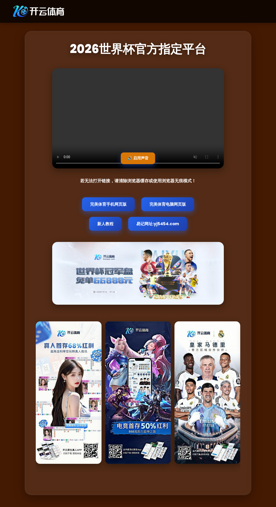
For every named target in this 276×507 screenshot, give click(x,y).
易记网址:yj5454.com (157, 224)
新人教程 (105, 224)
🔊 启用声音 (138, 158)
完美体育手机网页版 (108, 204)
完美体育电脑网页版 (167, 204)
